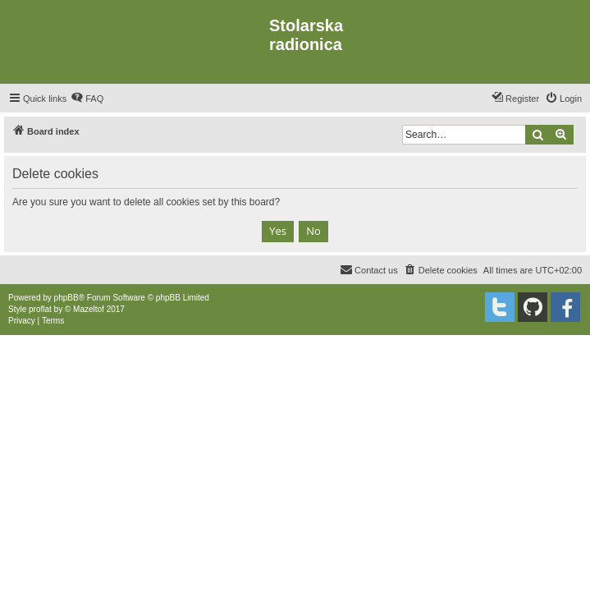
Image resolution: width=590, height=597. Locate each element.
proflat (40, 309)
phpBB (66, 297)
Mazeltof (88, 309)
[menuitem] (87, 98)
